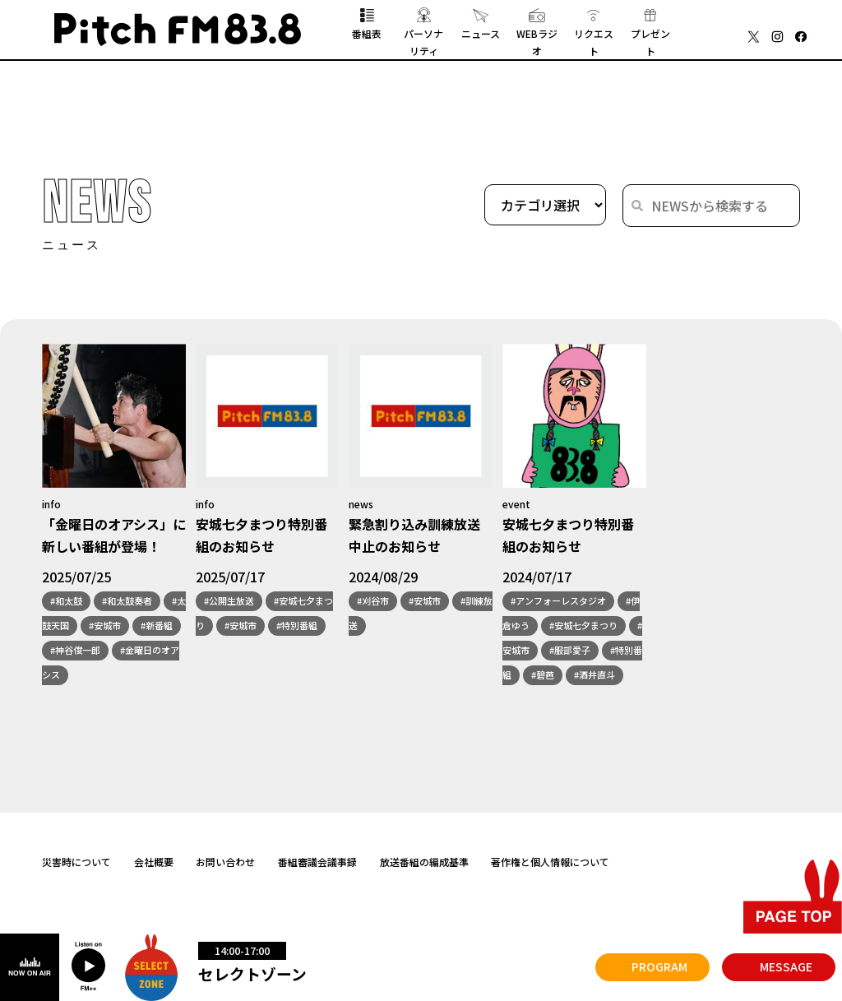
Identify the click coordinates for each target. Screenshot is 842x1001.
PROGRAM (659, 966)
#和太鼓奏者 (127, 601)
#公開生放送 (229, 601)
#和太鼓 (66, 601)
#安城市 (105, 626)
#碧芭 (542, 675)
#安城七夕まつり (583, 626)
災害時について (76, 862)
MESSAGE (786, 966)
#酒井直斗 (594, 675)
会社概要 (153, 862)
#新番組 (157, 626)
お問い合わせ (225, 862)
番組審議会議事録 (317, 862)
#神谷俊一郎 (75, 650)
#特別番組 (296, 626)
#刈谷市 (373, 601)
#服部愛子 (569, 650)
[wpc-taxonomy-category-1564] (545, 205)
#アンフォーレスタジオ (558, 601)
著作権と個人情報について (550, 862)
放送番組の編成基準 (424, 862)
